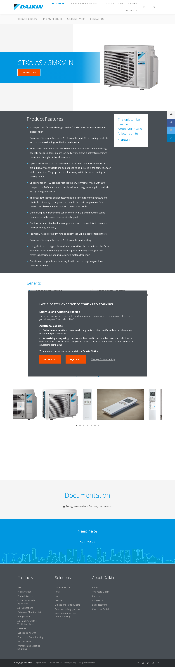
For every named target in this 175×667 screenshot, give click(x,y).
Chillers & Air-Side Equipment (26, 602)
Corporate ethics (87, 662)
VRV (19, 587)
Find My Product (52, 18)
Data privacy (70, 662)
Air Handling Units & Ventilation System (27, 622)
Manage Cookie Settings (103, 359)
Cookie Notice (90, 351)
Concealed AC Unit (26, 632)
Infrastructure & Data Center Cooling (65, 615)
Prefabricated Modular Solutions (28, 647)
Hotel (57, 596)
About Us (97, 587)
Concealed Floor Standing (30, 637)
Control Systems (25, 596)
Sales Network (76, 18)
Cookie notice (55, 662)
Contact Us (97, 600)
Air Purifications (25, 607)
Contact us (97, 18)
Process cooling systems (67, 609)
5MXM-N (125, 139)
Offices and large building (67, 604)
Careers (96, 596)
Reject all (76, 359)
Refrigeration (24, 616)
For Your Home (62, 587)
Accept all (50, 359)
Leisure (58, 600)
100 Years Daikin (100, 591)
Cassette (21, 628)
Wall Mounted (24, 591)
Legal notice (40, 662)
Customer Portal (100, 609)
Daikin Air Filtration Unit (29, 612)
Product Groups (27, 18)
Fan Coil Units (24, 641)
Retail (57, 591)
